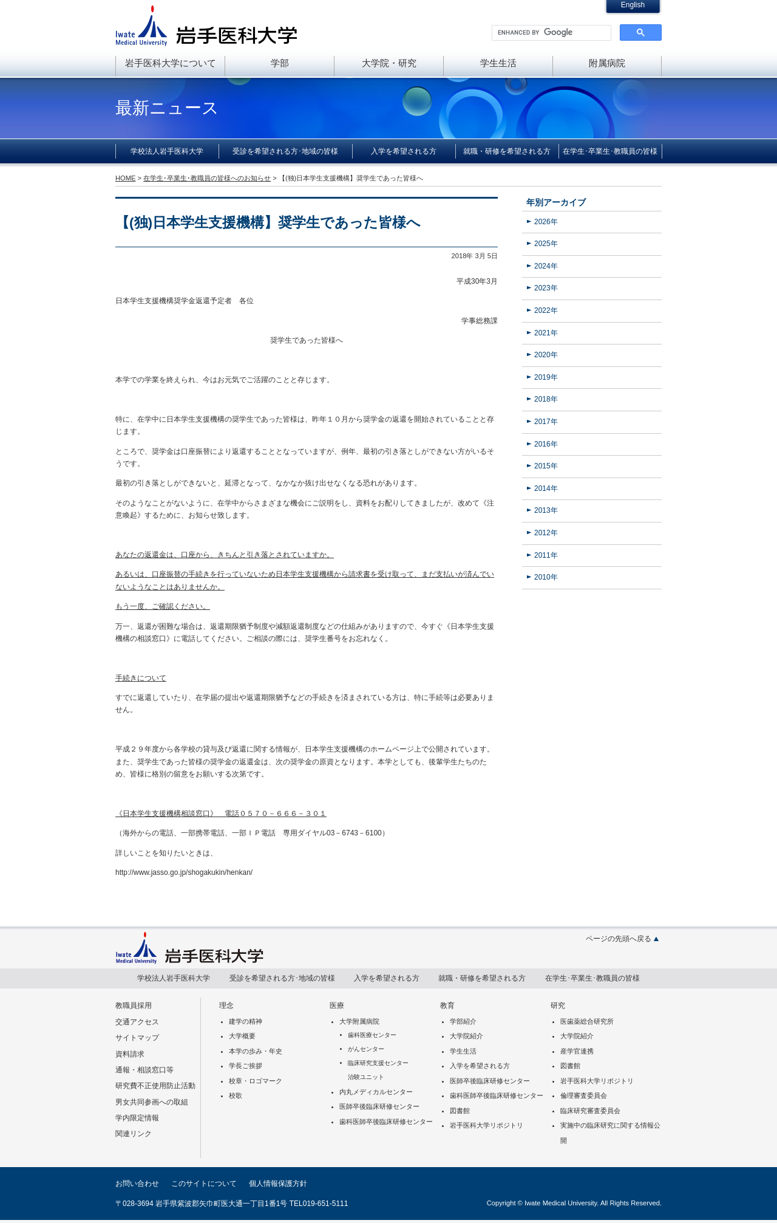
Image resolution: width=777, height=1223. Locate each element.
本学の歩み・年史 (255, 1051)
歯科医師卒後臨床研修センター (386, 1121)
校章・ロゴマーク (255, 1080)
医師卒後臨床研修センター (379, 1106)
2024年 (546, 266)
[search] (550, 32)
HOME (125, 178)
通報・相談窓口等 (144, 1070)
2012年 (546, 533)
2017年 (546, 421)
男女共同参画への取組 (151, 1102)
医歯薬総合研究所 (587, 1021)
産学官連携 (577, 1051)
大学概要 (242, 1036)
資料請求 (129, 1054)
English (633, 5)
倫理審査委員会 (583, 1095)
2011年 (546, 555)
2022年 (546, 310)
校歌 (235, 1095)
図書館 (460, 1110)
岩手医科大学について (170, 63)
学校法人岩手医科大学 (167, 151)
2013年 (546, 510)
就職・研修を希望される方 (507, 151)
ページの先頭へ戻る (618, 938)
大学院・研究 (389, 63)
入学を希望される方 (403, 151)
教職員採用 (133, 1005)
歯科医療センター (372, 1035)
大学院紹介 (466, 1036)
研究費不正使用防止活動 (155, 1085)
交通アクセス (137, 1022)
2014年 (546, 488)
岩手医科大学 (206, 25)
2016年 (546, 444)
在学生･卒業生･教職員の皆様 (610, 151)
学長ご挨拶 (245, 1065)
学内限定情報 (137, 1118)
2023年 (546, 288)
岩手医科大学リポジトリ (486, 1125)
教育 (447, 1005)
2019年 (546, 377)
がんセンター (366, 1049)
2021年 (546, 333)
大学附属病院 (359, 1021)
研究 (558, 1005)
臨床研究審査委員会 (590, 1110)
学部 (280, 63)
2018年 (546, 399)
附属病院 (607, 63)
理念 (226, 1005)
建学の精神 (245, 1021)
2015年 (546, 466)
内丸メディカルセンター (376, 1091)
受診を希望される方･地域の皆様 (285, 151)
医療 (337, 1005)
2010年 (546, 577)
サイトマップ (137, 1037)
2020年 (546, 355)
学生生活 (498, 63)
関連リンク (133, 1133)
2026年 (546, 222)
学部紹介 (463, 1021)
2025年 (546, 243)
